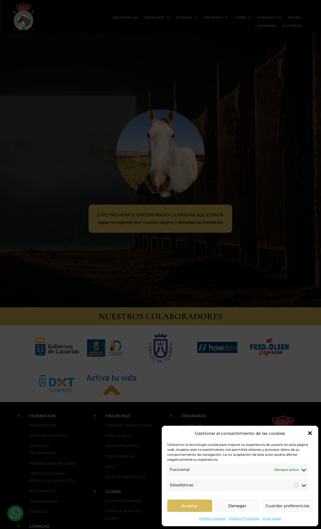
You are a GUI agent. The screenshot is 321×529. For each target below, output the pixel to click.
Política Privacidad (244, 518)
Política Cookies (212, 518)
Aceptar (189, 505)
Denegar (237, 505)
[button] (310, 433)
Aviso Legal (271, 518)
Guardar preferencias (288, 505)
